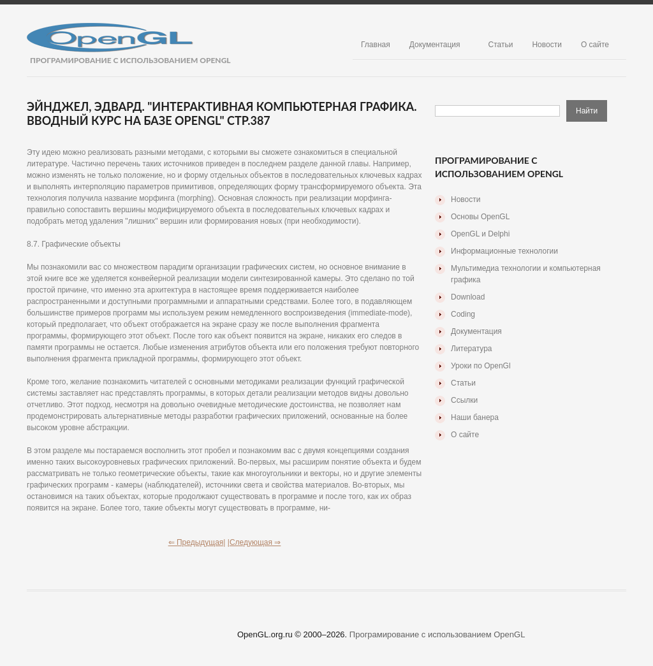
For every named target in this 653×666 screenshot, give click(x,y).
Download (468, 297)
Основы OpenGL (480, 216)
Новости (546, 44)
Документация (434, 44)
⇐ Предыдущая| (197, 542)
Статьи (500, 44)
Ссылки (464, 400)
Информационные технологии (504, 251)
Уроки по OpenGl (481, 365)
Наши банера (475, 417)
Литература (471, 348)
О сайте (595, 44)
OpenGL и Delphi (480, 233)
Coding (463, 314)
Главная (375, 44)
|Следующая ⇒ (254, 542)
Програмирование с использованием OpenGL (437, 634)
